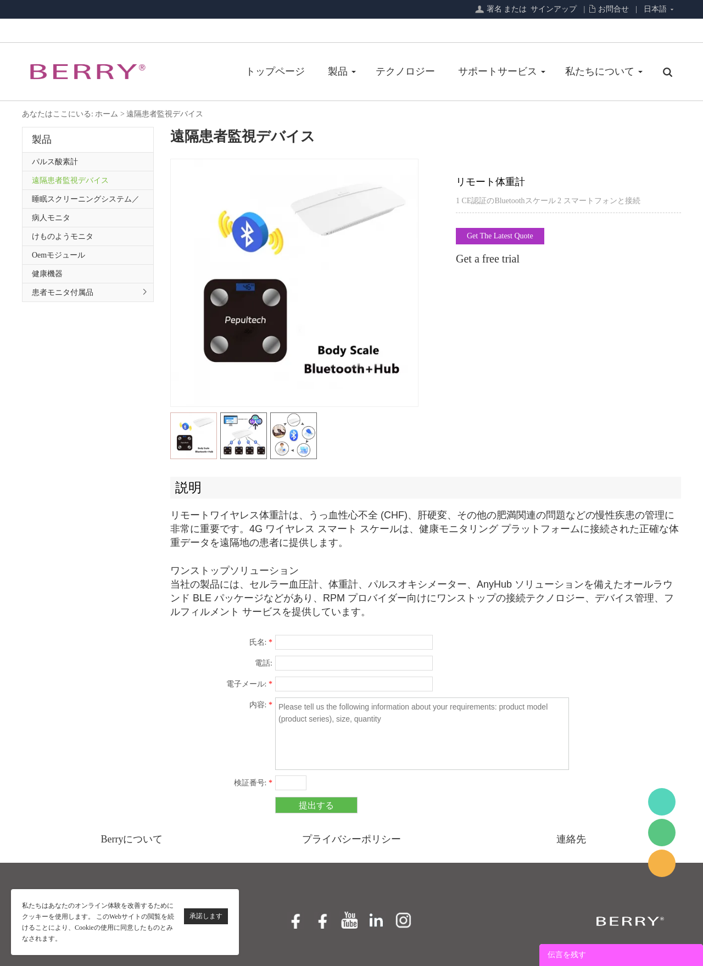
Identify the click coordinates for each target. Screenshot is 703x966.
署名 (494, 9)
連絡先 (571, 839)
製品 (338, 71)
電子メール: (249, 684)
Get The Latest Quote (500, 236)
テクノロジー (405, 71)
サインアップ (554, 9)
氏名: (260, 642)
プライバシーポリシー (351, 839)
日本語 (655, 9)
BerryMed (662, 802)
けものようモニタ (62, 236)
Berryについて (132, 839)
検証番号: (253, 783)
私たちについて (599, 71)
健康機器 (47, 274)
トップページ (275, 71)
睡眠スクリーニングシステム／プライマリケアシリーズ (86, 201)
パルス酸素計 (55, 162)
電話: (263, 663)
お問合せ (613, 9)
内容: (260, 705)
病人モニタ (51, 218)
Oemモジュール (58, 255)
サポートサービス (497, 71)
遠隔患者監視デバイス (164, 114)
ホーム (106, 114)
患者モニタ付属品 (62, 292)
